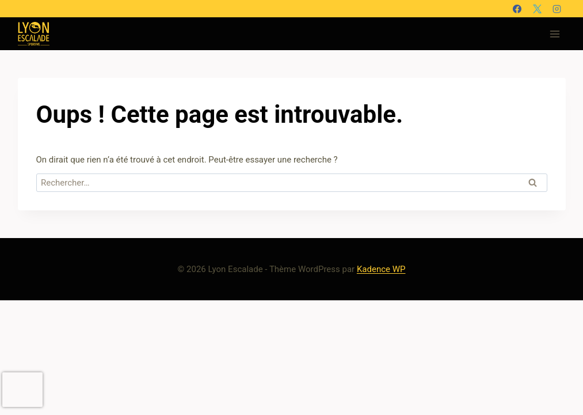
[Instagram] (557, 8)
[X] (537, 8)
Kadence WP (381, 269)
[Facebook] (517, 8)
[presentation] (22, 389)
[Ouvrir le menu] (555, 34)
